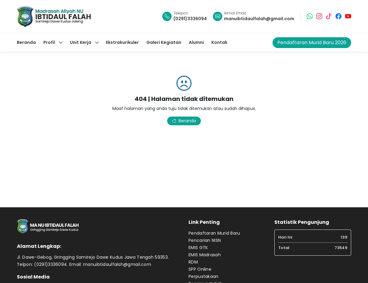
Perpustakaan (204, 276)
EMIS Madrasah (205, 255)
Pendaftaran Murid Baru (214, 233)
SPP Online (200, 269)
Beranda (184, 121)
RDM (193, 262)
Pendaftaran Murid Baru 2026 (311, 42)
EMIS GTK (198, 248)
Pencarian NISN (205, 240)
